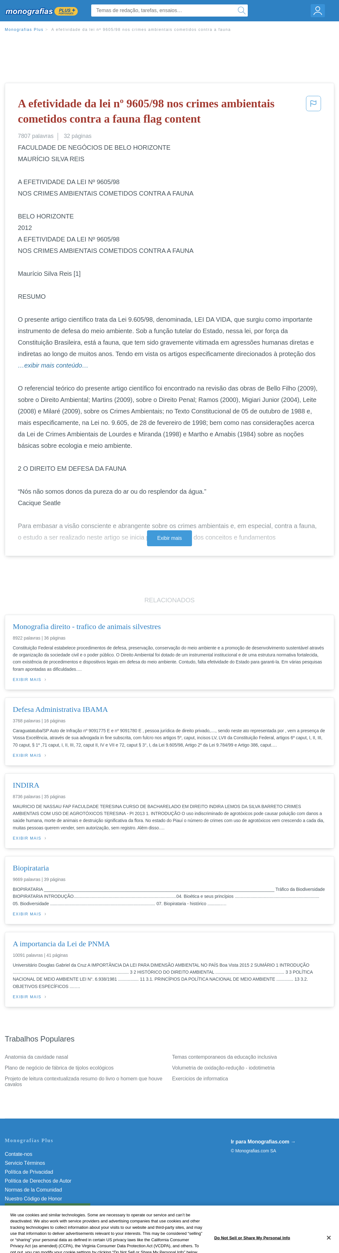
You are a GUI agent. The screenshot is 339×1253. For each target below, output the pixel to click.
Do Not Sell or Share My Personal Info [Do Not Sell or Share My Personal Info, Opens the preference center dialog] (252, 1246)
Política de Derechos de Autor (38, 1181)
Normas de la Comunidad (33, 1189)
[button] (313, 112)
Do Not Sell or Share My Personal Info (47, 1207)
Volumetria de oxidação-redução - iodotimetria (223, 1067)
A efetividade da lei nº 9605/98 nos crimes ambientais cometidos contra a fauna (141, 29)
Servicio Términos (25, 1163)
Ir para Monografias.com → (263, 1141)
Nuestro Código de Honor (33, 1198)
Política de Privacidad (29, 1172)
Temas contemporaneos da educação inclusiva (224, 1057)
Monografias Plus (24, 29)
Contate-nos (18, 1154)
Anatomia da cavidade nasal (36, 1057)
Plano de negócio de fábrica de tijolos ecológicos (59, 1067)
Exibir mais (169, 538)
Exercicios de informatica (200, 1078)
